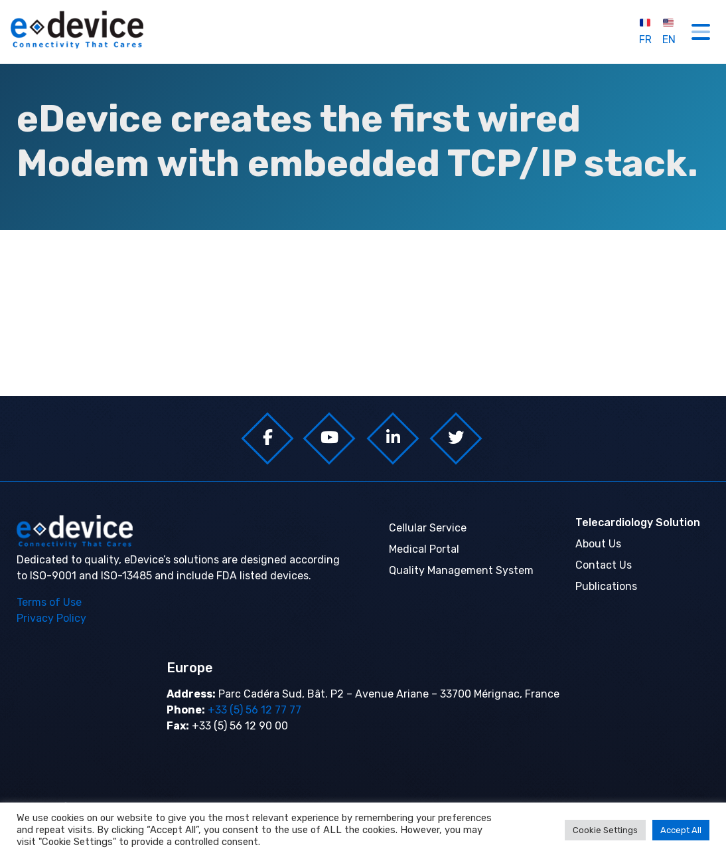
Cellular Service (428, 528)
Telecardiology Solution (637, 522)
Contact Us (603, 565)
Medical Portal (424, 549)
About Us (598, 543)
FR (645, 31)
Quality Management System (461, 570)
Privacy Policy (51, 618)
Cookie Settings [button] (605, 830)
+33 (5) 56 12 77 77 (253, 710)
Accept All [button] (680, 830)
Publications (606, 586)
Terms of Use (49, 602)
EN (669, 31)
